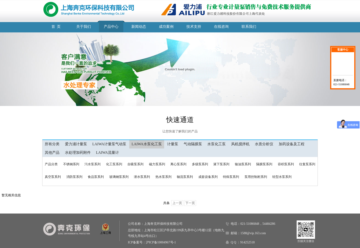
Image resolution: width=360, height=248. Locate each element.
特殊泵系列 (231, 177)
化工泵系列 (114, 164)
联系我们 (249, 27)
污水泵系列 (92, 164)
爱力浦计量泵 (76, 144)
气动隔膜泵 (193, 144)
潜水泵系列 (142, 177)
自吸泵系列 (135, 164)
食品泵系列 (96, 177)
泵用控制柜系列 (256, 177)
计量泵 (172, 144)
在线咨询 (221, 27)
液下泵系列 (221, 164)
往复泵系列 (307, 164)
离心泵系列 (178, 164)
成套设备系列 (208, 177)
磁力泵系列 (157, 164)
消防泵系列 (74, 177)
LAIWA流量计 (107, 152)
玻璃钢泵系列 (119, 177)
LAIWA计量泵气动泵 (109, 144)
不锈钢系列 (71, 164)
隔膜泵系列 (264, 164)
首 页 (56, 27)
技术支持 (193, 27)
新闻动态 (138, 27)
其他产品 (52, 152)
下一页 (190, 203)
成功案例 (166, 27)
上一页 (177, 203)
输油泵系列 (243, 164)
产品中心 (111, 27)
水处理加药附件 (78, 152)
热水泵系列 (163, 177)
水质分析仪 (264, 144)
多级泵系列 (200, 164)
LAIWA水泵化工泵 (147, 144)
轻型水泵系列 (282, 177)
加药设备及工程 (291, 144)
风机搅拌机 (240, 144)
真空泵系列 (53, 177)
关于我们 (83, 27)
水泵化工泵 (216, 144)
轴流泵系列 (185, 177)
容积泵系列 (286, 164)
